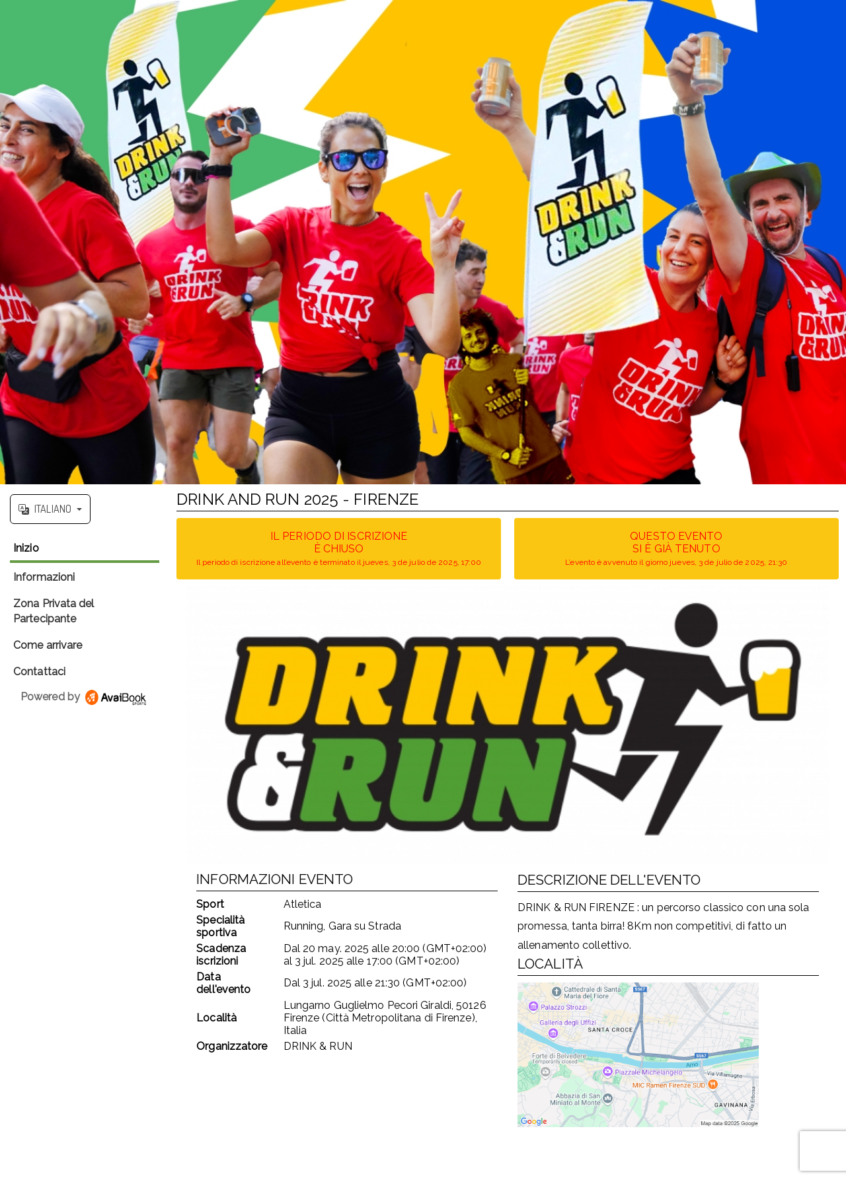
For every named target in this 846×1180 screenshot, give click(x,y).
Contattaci (39, 671)
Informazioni (44, 577)
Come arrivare (47, 645)
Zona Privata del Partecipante (54, 611)
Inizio (26, 548)
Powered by (84, 696)
